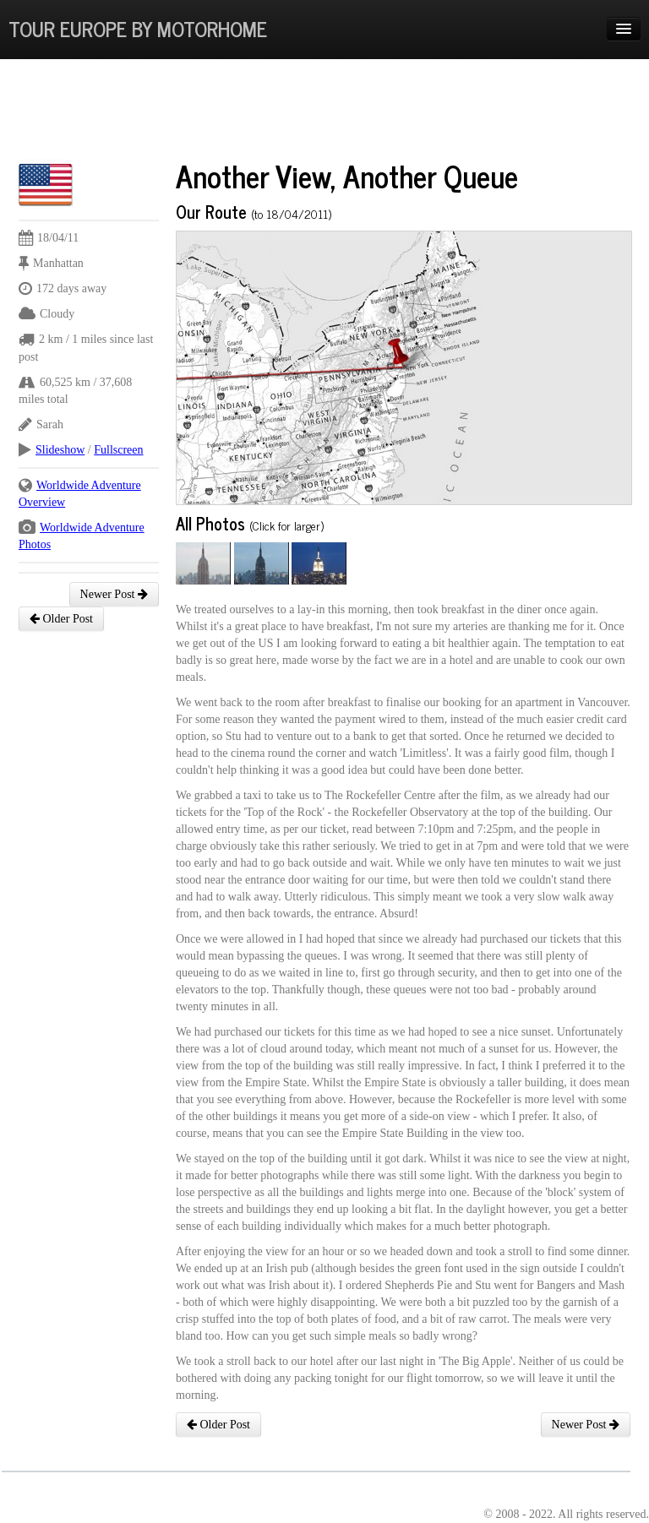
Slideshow (60, 449)
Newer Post (114, 594)
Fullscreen (118, 449)
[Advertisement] (326, 114)
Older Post (61, 618)
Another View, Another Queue (347, 175)
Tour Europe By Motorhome (137, 28)
